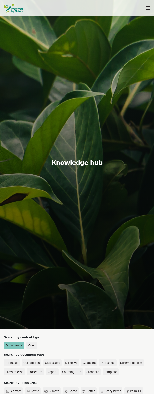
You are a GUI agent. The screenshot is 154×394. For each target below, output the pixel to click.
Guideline (89, 362)
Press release (14, 372)
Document (13, 345)
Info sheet (108, 362)
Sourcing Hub (71, 372)
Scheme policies (131, 362)
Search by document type (24, 354)
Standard (92, 372)
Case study (52, 362)
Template (110, 372)
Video (32, 345)
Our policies (31, 362)
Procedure (35, 372)
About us (12, 362)
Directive (71, 362)
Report (52, 372)
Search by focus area (20, 382)
